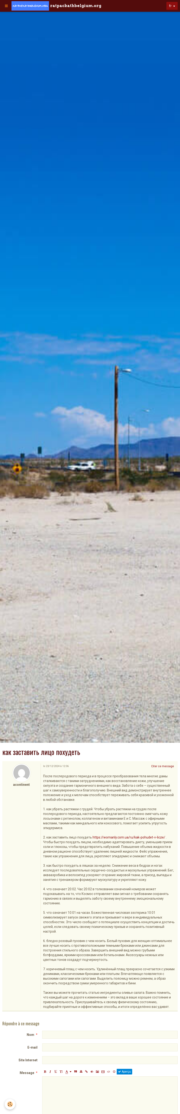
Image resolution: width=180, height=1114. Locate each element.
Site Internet (28, 1060)
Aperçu (124, 1071)
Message (27, 1073)
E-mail (32, 1047)
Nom (30, 1035)
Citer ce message (162, 766)
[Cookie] (10, 1104)
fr (170, 6)
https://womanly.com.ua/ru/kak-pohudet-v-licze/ (129, 837)
